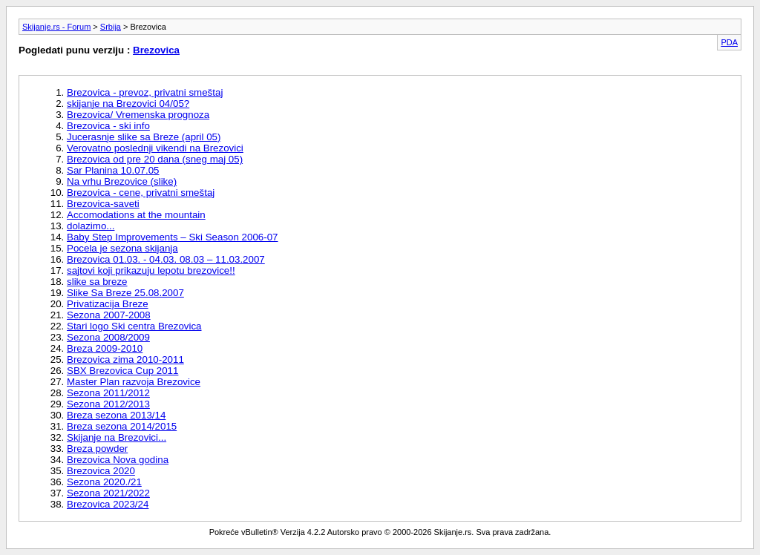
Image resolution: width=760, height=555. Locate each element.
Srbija (110, 26)
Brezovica (156, 50)
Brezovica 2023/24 (107, 504)
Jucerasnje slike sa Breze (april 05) (143, 136)
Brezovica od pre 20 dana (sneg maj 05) (155, 159)
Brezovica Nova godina (117, 459)
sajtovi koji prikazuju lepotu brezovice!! (151, 270)
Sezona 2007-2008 (109, 315)
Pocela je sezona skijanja (122, 248)
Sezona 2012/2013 (108, 404)
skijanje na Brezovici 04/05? (128, 103)
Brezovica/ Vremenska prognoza (138, 114)
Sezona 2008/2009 (108, 337)
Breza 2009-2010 (104, 348)
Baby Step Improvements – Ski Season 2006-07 (172, 237)
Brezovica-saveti (103, 203)
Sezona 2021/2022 (108, 493)
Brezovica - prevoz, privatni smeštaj (145, 92)
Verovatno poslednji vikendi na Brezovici (155, 148)
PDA (729, 42)
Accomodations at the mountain (136, 214)
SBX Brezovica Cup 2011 (122, 370)
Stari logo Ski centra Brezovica (134, 326)
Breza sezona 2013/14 (116, 415)
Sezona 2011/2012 (108, 392)
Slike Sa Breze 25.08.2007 (125, 292)
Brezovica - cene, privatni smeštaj (140, 192)
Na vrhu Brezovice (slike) (122, 181)
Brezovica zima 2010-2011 (125, 359)
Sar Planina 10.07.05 (113, 170)
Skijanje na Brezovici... (116, 437)
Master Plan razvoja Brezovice (133, 381)
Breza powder (97, 448)
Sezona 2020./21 (104, 481)
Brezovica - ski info (108, 125)
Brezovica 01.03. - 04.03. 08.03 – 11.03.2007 (166, 259)
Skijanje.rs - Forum (56, 26)
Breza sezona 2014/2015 (122, 426)
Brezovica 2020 (101, 470)
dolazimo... (90, 225)
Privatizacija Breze (107, 303)
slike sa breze (97, 281)
